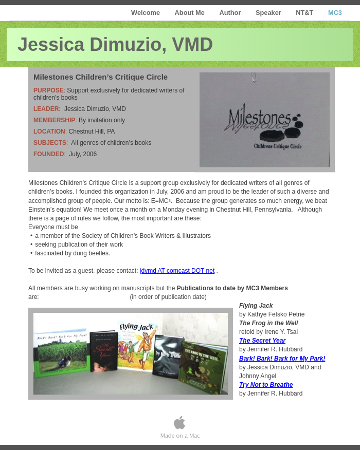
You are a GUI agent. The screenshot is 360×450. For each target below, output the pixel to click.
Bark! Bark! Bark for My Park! (282, 358)
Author (231, 12)
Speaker (269, 12)
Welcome (146, 12)
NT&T (305, 12)
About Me (191, 12)
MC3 (335, 12)
